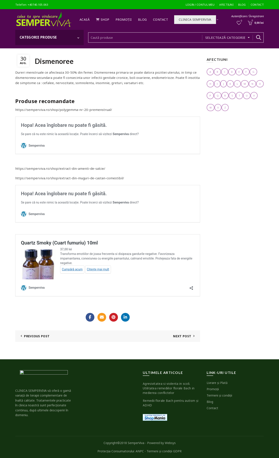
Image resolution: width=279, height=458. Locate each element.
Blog (242, 5)
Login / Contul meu (200, 5)
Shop (102, 19)
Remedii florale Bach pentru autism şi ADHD (170, 403)
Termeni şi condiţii (219, 395)
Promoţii (124, 19)
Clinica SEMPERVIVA (195, 19)
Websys (170, 443)
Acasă (85, 19)
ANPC (140, 451)
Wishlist (241, 21)
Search (258, 37)
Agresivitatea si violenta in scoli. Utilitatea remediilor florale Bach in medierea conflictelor (168, 388)
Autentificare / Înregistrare (247, 16)
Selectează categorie (225, 37)
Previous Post (36, 336)
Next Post (182, 336)
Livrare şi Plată (217, 383)
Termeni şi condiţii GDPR (164, 451)
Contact (257, 5)
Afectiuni (226, 5)
